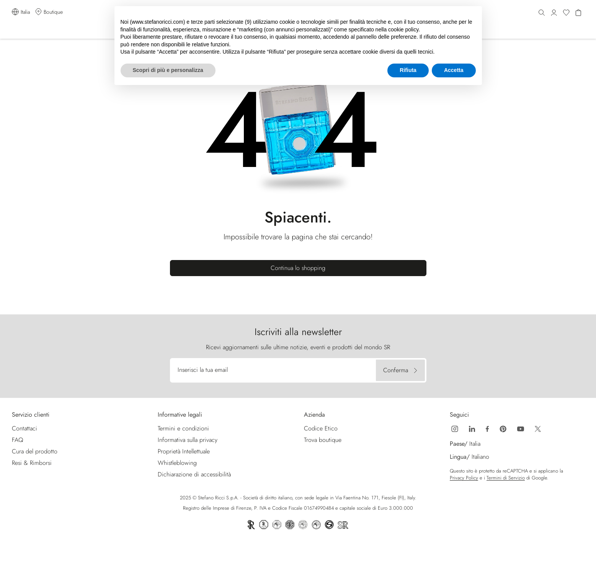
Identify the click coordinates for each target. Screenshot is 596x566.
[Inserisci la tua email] (273, 370)
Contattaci (24, 428)
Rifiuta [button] (408, 70)
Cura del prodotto (34, 451)
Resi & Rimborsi (32, 462)
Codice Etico (321, 428)
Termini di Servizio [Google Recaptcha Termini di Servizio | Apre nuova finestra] (506, 477)
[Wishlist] (566, 13)
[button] (554, 13)
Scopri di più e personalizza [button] (168, 70)
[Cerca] (542, 13)
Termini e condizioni (183, 428)
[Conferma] (400, 370)
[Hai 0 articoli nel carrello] (578, 13)
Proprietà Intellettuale (184, 451)
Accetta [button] (454, 70)
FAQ (17, 439)
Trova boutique (322, 439)
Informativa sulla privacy (187, 439)
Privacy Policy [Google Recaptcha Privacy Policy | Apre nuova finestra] (464, 477)
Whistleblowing (177, 462)
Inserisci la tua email (203, 369)
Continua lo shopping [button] (298, 267)
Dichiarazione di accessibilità (194, 474)
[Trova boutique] (48, 12)
